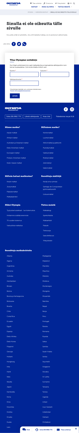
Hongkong (11, 362)
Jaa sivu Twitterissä (19, 44)
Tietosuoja (47, 231)
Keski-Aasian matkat (14, 163)
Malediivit (46, 261)
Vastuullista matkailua (15, 225)
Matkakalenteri (12, 197)
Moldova (45, 281)
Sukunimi (43, 71)
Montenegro (47, 286)
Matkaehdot (47, 220)
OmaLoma (49, 3)
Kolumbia (10, 407)
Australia (10, 276)
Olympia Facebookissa (66, 109)
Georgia (10, 352)
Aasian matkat (12, 133)
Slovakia (45, 372)
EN (71, 3)
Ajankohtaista (48, 215)
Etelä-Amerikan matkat (15, 148)
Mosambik (46, 296)
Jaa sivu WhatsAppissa (24, 44)
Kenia (9, 397)
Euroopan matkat (42, 12)
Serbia (44, 357)
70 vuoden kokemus (14, 220)
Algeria (9, 261)
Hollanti (10, 357)
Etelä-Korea (11, 341)
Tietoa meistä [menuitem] (64, 7)
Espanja (9, 331)
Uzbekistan (46, 412)
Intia (8, 367)
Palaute (45, 225)
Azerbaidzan (11, 281)
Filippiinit (10, 347)
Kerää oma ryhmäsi (50, 182)
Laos (8, 427)
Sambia (45, 347)
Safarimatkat (47, 168)
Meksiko (45, 276)
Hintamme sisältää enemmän (17, 215)
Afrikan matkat (12, 138)
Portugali (45, 321)
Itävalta (9, 382)
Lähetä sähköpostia (32, 116)
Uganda (45, 397)
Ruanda (45, 336)
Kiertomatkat (48, 133)
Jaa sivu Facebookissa (14, 44)
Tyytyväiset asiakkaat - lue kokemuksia (21, 210)
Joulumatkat (11, 187)
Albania (9, 256)
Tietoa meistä (48, 205)
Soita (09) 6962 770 (13, 116)
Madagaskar (46, 256)
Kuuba (9, 422)
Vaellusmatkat (48, 153)
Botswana (10, 301)
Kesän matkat (12, 182)
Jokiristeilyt (47, 163)
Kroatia (9, 417)
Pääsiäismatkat (12, 192)
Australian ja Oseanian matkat (17, 143)
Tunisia (44, 392)
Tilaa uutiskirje (36, 3)
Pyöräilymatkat (48, 148)
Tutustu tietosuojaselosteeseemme (20, 91)
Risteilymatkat (48, 158)
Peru (44, 316)
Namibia (45, 301)
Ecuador (10, 321)
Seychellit (46, 362)
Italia (8, 377)
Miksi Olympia (12, 205)
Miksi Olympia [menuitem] (48, 7)
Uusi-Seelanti (47, 407)
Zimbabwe (46, 422)
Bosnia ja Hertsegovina (15, 296)
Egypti (9, 326)
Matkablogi (47, 210)
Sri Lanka (45, 377)
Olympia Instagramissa (72, 109)
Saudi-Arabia (47, 352)
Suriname (46, 382)
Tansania (45, 387)
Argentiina (10, 266)
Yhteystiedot (61, 3)
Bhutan (9, 286)
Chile (9, 311)
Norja (44, 311)
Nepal (44, 306)
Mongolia (45, 291)
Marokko (45, 266)
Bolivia (9, 291)
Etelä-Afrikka (11, 336)
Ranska (45, 326)
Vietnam (45, 417)
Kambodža (11, 392)
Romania (45, 331)
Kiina (8, 402)
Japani (9, 387)
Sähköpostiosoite (15, 79)
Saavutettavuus (48, 236)
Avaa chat (46, 116)
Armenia (10, 271)
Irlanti (9, 372)
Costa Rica (11, 316)
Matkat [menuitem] (35, 7)
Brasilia (9, 306)
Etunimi (12, 71)
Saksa (44, 341)
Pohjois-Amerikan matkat (16, 158)
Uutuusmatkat (48, 194)
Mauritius (45, 271)
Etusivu (30, 12)
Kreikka (9, 412)
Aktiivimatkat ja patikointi (52, 143)
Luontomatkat (48, 138)
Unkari (44, 402)
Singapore (46, 367)
